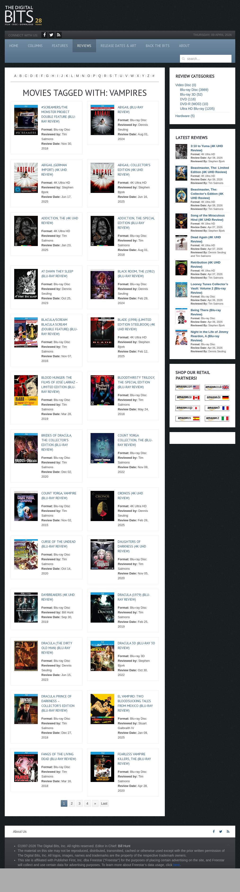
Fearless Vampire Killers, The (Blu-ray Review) (134, 759)
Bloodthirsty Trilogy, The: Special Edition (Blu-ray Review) (136, 382)
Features (60, 45)
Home (13, 45)
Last (104, 803)
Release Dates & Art (118, 45)
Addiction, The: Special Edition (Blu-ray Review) (136, 223)
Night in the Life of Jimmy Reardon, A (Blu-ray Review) (209, 336)
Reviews (84, 45)
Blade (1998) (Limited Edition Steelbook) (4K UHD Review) (136, 324)
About (184, 45)
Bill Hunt (124, 846)
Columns (35, 45)
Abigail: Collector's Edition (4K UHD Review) (134, 170)
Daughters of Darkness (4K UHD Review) (132, 546)
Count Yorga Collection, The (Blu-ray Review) (135, 440)
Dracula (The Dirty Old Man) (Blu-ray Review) (56, 648)
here (176, 865)
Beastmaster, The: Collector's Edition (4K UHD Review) (207, 194)
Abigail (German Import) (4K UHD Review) (54, 170)
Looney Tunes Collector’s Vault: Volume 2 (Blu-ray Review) (209, 288)
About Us (20, 831)
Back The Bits (158, 45)
